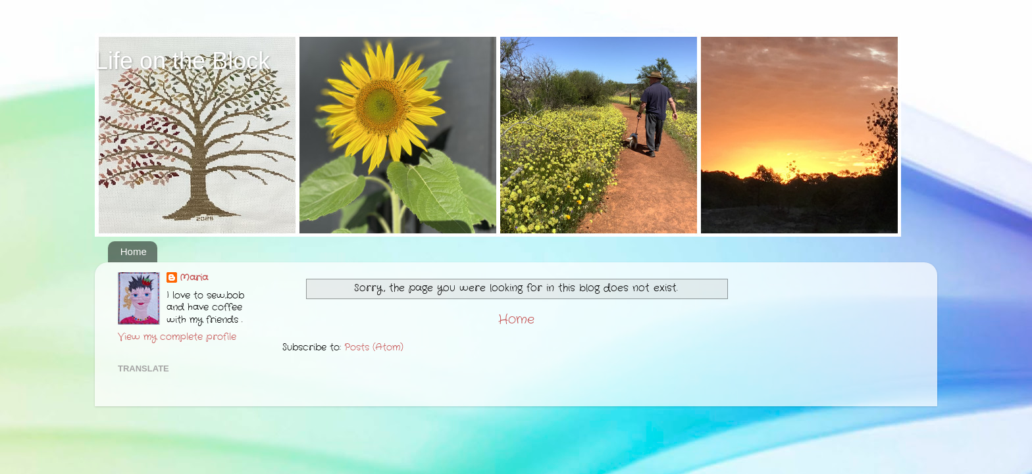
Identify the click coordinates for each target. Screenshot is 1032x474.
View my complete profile (177, 337)
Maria (194, 278)
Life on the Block (182, 60)
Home (133, 251)
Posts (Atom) (373, 347)
